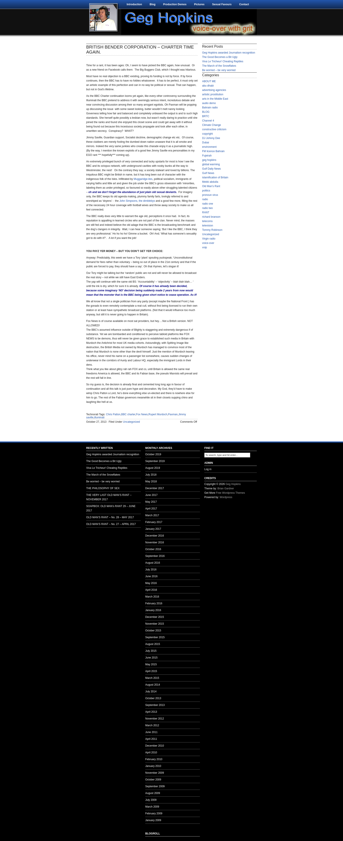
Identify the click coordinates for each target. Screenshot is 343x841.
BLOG (205, 111)
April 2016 (151, 589)
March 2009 (152, 806)
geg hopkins (209, 160)
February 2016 (153, 603)
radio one (207, 203)
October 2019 (153, 454)
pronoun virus (210, 194)
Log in (208, 469)
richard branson (211, 216)
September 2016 (155, 556)
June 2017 (151, 495)
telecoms (207, 221)
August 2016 (152, 562)
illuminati (99, 417)
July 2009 (150, 799)
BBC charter (128, 414)
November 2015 (154, 623)
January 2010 (153, 766)
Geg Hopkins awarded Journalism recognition (228, 52)
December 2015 (154, 617)
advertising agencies (214, 90)
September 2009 (155, 786)
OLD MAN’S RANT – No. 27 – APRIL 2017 (111, 524)
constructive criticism (214, 129)
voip (204, 247)
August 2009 (152, 793)
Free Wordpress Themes (230, 492)
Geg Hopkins (233, 484)
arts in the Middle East (215, 98)
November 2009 (154, 772)
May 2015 (151, 664)
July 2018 (150, 474)
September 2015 (155, 637)
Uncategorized (131, 421)
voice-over (208, 243)
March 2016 (152, 596)
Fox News (142, 414)
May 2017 (151, 501)
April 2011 (151, 738)
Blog (153, 4)
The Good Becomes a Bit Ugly (219, 57)
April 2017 (151, 508)
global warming (211, 164)
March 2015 (152, 677)
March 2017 (152, 515)
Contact (244, 4)
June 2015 (151, 657)
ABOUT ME (209, 81)
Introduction (134, 4)
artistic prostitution (212, 94)
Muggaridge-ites (143, 179)
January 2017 (153, 528)
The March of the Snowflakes (219, 65)
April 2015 (151, 671)
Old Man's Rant (211, 186)
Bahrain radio (210, 107)
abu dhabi (208, 85)
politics (206, 190)
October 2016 (153, 549)
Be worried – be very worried (219, 70)
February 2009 (153, 813)
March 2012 (152, 725)
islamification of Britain (215, 177)
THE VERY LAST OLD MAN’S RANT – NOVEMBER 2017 (108, 497)
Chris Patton (113, 414)
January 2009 (153, 820)
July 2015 (150, 650)
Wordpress (226, 497)
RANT (205, 212)
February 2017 (153, 522)
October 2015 (153, 630)
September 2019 (155, 461)
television (207, 225)
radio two (207, 208)
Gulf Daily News (211, 168)
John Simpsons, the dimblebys (137, 200)
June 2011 (151, 732)
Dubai (205, 142)
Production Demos (175, 4)
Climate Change (211, 125)
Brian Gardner (225, 488)
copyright (207, 133)
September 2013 (155, 705)
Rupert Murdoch (158, 414)
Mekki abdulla (210, 181)
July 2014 (150, 691)
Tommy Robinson (212, 229)
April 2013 (151, 711)
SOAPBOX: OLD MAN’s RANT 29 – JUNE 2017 (111, 508)
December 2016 (154, 535)
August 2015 (152, 644)
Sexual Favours (222, 4)
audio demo (209, 103)
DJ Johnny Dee (211, 138)
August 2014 (152, 684)
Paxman (173, 414)
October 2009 (153, 779)
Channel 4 (208, 120)
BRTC (205, 116)
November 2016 (154, 542)
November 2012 (154, 718)
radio (205, 199)
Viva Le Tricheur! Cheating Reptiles (222, 61)
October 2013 (153, 698)
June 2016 (151, 576)
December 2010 (154, 745)
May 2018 (151, 481)
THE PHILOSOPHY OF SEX (102, 488)
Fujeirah (207, 155)
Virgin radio (208, 238)
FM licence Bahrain (213, 151)
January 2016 (153, 610)
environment (209, 146)
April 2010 (151, 752)
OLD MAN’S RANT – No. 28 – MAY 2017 (110, 517)
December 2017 (154, 488)
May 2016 (151, 583)
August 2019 (152, 467)
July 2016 (150, 569)
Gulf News (208, 173)
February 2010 (153, 759)
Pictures (199, 4)
